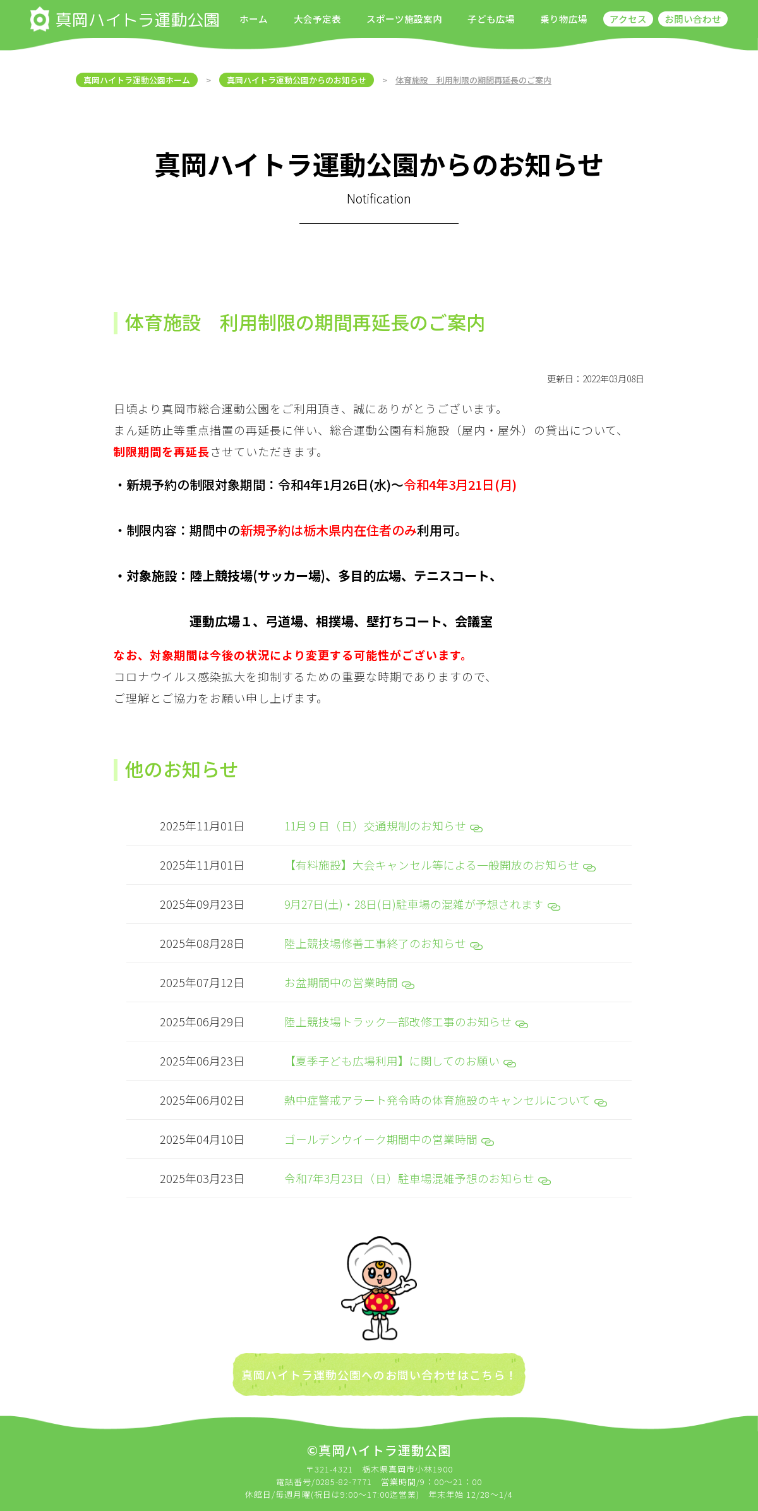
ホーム (253, 18)
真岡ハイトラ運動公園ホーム (136, 80)
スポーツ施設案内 (404, 18)
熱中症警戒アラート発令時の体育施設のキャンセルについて (445, 1095)
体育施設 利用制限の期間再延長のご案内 (473, 80)
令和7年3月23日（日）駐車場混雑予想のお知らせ (418, 1172)
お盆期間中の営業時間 (349, 979)
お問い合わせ (693, 18)
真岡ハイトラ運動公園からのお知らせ (296, 80)
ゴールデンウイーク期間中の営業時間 (389, 1134)
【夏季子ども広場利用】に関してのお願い (400, 1056)
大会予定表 (317, 18)
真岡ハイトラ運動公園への (313, 1369)
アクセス (628, 18)
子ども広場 (491, 18)
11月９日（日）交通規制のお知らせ (384, 825)
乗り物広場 (563, 18)
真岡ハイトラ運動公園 (125, 19)
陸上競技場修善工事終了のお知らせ (383, 941)
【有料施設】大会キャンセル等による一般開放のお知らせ (440, 864)
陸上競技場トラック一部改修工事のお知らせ (406, 1018)
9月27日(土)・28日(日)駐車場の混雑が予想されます (423, 902)
